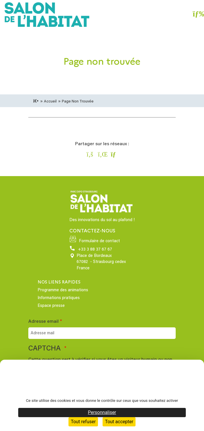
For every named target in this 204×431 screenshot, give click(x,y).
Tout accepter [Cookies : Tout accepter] (119, 421)
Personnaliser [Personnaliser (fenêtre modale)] (102, 412)
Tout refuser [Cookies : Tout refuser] (83, 421)
